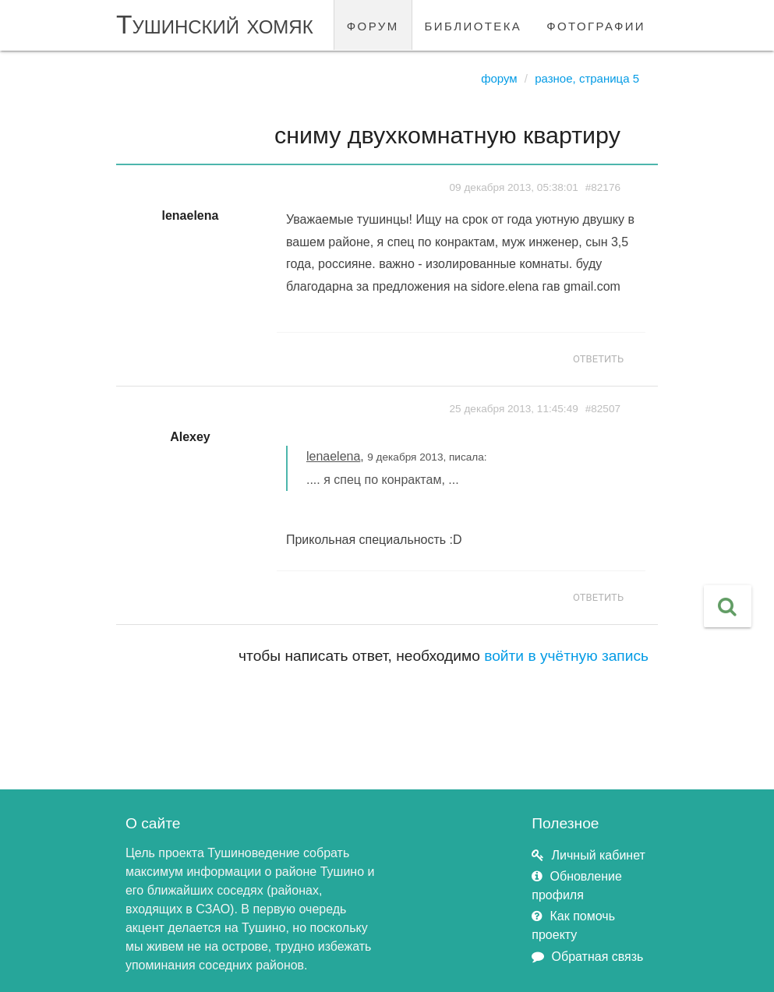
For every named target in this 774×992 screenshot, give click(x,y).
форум (373, 25)
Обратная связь (598, 956)
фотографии (595, 25)
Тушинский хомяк (214, 24)
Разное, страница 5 (587, 78)
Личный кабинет (598, 855)
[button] (727, 606)
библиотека (473, 25)
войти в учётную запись (566, 656)
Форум (499, 78)
